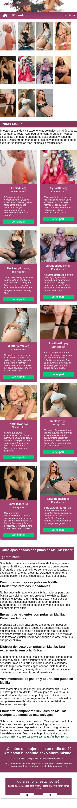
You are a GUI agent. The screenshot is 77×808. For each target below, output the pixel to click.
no (50, 794)
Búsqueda (18, 15)
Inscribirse (69, 15)
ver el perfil (18, 221)
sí (27, 794)
